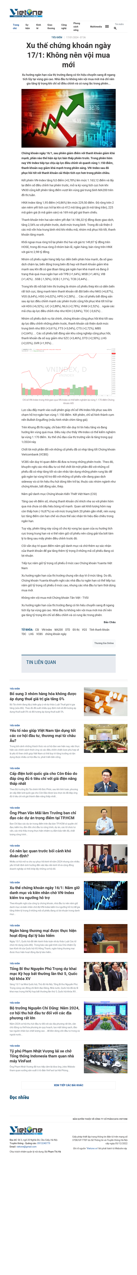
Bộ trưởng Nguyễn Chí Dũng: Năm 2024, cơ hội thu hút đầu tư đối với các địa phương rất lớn (44, 1013)
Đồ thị (76, 629)
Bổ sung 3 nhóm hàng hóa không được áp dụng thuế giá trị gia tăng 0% (43, 696)
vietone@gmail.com (26, 1146)
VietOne (27, 13)
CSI (37, 629)
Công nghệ (64, 27)
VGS (84, 629)
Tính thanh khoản (99, 629)
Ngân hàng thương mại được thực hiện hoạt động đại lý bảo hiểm (43, 933)
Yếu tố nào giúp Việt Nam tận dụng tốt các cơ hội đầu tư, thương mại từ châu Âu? (43, 735)
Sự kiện (27, 27)
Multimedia (96, 26)
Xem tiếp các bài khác (68, 1085)
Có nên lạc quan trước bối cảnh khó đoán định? (40, 853)
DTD (67, 629)
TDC (23, 634)
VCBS (39, 634)
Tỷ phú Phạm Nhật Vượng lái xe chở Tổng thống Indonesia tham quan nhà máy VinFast (42, 1056)
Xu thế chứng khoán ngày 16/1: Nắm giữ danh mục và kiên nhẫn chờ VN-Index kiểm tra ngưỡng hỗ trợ (45, 892)
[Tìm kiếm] (115, 28)
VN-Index (47, 629)
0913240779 (43, 1143)
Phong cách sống (76, 26)
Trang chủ (16, 27)
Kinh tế (38, 27)
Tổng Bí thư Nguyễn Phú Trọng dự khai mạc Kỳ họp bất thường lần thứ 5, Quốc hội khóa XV (43, 973)
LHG (31, 634)
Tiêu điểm (56, 37)
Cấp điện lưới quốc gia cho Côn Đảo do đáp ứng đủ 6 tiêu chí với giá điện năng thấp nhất (43, 778)
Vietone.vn (92, 1148)
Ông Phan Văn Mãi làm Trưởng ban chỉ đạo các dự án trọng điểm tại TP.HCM (43, 815)
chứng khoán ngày (55, 634)
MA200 (59, 629)
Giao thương (51, 27)
